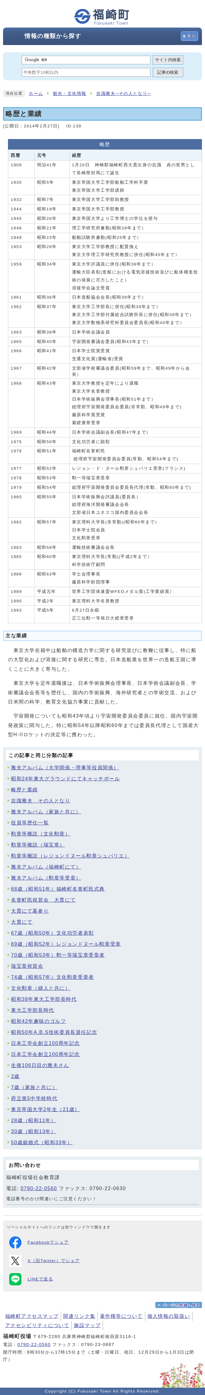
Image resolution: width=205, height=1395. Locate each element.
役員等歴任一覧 (30, 822)
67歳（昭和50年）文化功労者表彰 (52, 933)
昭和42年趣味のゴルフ (38, 1021)
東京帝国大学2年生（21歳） (45, 1109)
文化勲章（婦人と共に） (40, 988)
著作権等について (121, 1316)
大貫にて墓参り (30, 911)
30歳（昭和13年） (33, 1131)
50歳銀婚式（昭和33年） (41, 1142)
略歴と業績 (24, 789)
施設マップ (87, 1325)
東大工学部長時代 (32, 1010)
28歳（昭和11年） (33, 1120)
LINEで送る (31, 1279)
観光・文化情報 (69, 93)
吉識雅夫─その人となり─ (123, 93)
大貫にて (21, 922)
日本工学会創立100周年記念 (45, 1043)
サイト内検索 (168, 60)
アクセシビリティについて (37, 1325)
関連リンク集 (79, 1316)
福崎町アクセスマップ (32, 1316)
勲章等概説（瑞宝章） (38, 844)
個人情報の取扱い (168, 1316)
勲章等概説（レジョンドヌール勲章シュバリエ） (70, 855)
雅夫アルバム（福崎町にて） (46, 866)
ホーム (36, 93)
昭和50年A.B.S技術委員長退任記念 (54, 1032)
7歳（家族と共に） (34, 1087)
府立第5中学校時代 (34, 1098)
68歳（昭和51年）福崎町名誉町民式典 (58, 889)
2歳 (15, 1076)
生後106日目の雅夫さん (40, 1065)
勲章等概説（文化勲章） (40, 833)
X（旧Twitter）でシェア (44, 1261)
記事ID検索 (168, 72)
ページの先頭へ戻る (181, 1305)
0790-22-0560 (39, 1188)
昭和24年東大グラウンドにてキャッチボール (65, 778)
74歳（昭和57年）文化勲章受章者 (52, 977)
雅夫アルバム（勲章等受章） (46, 877)
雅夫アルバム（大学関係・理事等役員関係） (65, 767)
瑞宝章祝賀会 (27, 966)
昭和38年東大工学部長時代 (44, 999)
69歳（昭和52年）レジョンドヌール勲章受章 (66, 944)
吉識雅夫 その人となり (40, 800)
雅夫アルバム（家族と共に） (46, 811)
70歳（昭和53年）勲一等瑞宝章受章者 (58, 955)
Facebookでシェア (39, 1242)
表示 (191, 36)
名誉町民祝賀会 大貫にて (43, 900)
